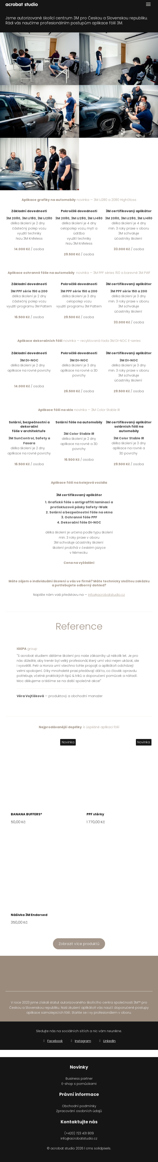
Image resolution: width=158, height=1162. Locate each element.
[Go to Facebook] (52, 1043)
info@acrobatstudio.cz (106, 597)
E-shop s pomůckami (79, 1086)
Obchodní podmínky (79, 1108)
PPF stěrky (95, 817)
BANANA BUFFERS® (26, 817)
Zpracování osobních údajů (79, 1114)
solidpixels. (102, 1151)
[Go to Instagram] (80, 1043)
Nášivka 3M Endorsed (29, 917)
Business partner (79, 1081)
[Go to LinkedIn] (107, 1043)
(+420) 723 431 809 (79, 1136)
